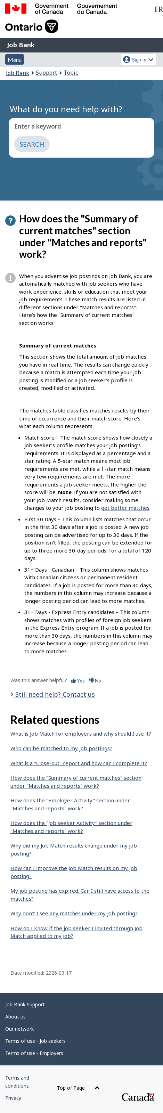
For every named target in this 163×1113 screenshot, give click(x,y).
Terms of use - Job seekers (35, 1041)
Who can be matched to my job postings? (61, 748)
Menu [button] (15, 59)
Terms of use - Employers (34, 1053)
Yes (78, 681)
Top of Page (78, 1088)
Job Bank (21, 45)
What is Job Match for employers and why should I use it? (80, 733)
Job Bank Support (25, 1004)
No (95, 681)
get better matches (125, 507)
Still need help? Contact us (54, 694)
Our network (19, 1028)
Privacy (13, 1098)
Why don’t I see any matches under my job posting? (74, 913)
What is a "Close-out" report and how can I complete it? (78, 763)
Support (46, 72)
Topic (71, 72)
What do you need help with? (66, 109)
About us (15, 1016)
